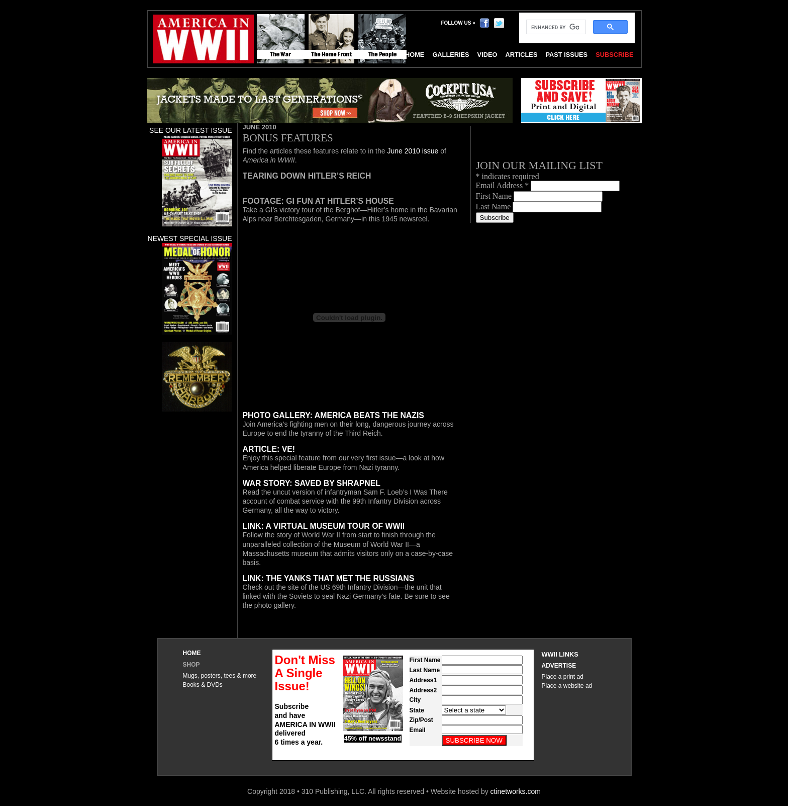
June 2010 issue (413, 151)
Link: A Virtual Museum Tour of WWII (324, 526)
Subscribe (614, 54)
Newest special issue (189, 238)
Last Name (494, 206)
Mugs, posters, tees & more (220, 675)
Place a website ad (567, 685)
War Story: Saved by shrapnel (311, 483)
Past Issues (566, 54)
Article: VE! (269, 449)
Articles (521, 54)
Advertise (559, 665)
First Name (495, 196)
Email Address (503, 185)
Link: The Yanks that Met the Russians (329, 578)
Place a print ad (562, 676)
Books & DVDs (203, 684)
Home (192, 653)
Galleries (450, 54)
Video (487, 54)
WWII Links (560, 654)
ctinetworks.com (515, 791)
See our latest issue (190, 130)
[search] (555, 27)
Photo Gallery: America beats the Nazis (333, 415)
